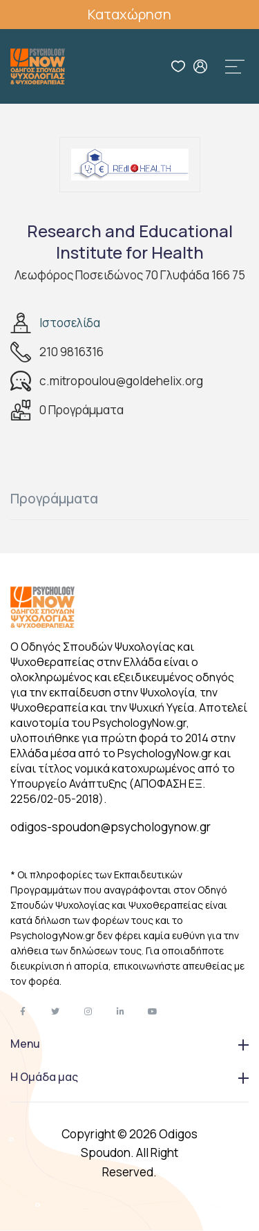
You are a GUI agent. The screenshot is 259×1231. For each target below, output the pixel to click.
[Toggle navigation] (235, 66)
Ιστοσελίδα (69, 323)
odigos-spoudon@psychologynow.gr (110, 827)
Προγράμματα (54, 499)
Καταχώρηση (129, 14)
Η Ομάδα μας (129, 1076)
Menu (129, 1043)
